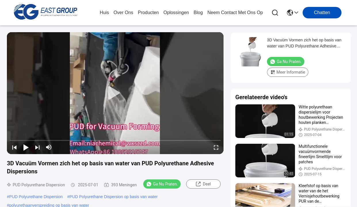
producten (148, 12)
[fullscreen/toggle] (216, 147)
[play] (115, 93)
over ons (123, 12)
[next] (37, 147)
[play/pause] (26, 147)
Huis (104, 12)
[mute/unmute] (49, 147)
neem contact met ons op (235, 12)
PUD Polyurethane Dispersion (36, 196)
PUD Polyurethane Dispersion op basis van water (114, 196)
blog (198, 12)
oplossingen (176, 12)
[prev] (14, 147)
